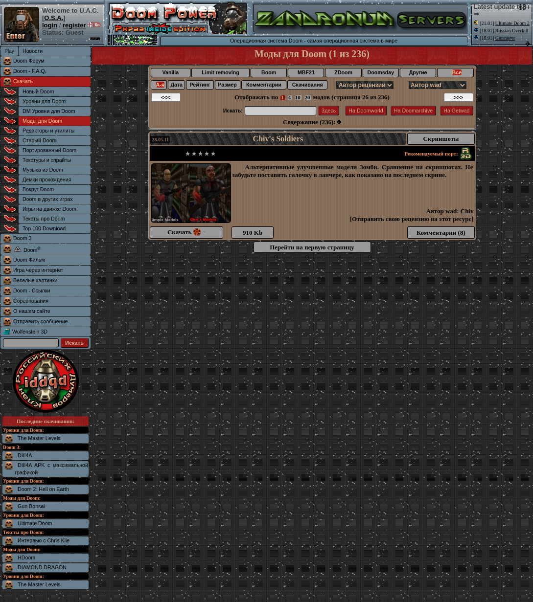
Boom (268, 72)
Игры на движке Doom (49, 209)
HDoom (26, 557)
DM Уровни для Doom (49, 111)
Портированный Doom (49, 150)
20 (307, 97)
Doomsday (381, 72)
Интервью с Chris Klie (44, 540)
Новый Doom (38, 91)
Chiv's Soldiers (278, 138)
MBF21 (306, 72)
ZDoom (343, 72)
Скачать (23, 81)
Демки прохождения (47, 179)
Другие (418, 72)
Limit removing (220, 72)
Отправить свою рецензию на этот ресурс (411, 219)
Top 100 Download (44, 228)
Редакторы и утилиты (48, 131)
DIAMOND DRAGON (42, 567)
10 (298, 97)
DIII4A (25, 455)
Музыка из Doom (43, 170)
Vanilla (170, 72)
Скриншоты (441, 138)
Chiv (467, 211)
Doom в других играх (48, 199)
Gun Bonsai (31, 506)
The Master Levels (39, 438)
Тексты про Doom (44, 219)
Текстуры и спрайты (47, 160)
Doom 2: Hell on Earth (43, 489)
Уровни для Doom (44, 101)
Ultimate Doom (35, 523)
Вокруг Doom (38, 189)
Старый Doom (39, 140)
